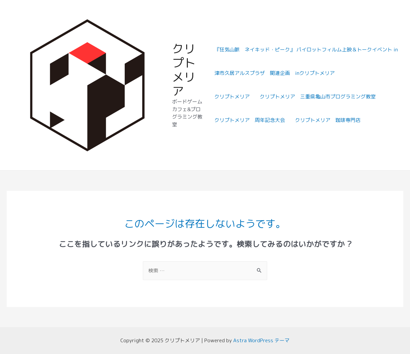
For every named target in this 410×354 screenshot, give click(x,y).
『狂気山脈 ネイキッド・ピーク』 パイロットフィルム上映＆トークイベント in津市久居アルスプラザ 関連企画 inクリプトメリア (306, 61)
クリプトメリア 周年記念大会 (249, 120)
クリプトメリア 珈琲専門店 (328, 120)
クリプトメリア (184, 70)
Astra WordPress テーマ (261, 340)
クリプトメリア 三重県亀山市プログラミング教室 (318, 96)
